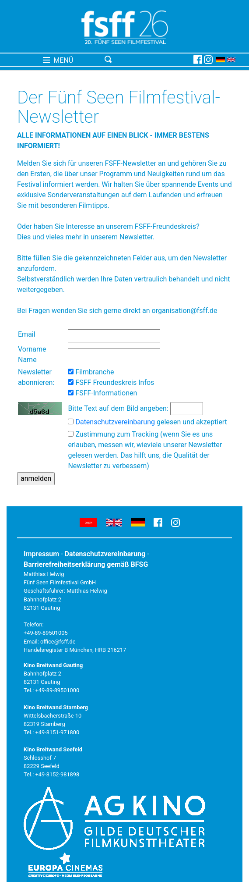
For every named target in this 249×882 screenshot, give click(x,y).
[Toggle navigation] (147, 59)
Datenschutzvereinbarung (115, 422)
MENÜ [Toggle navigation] (58, 60)
